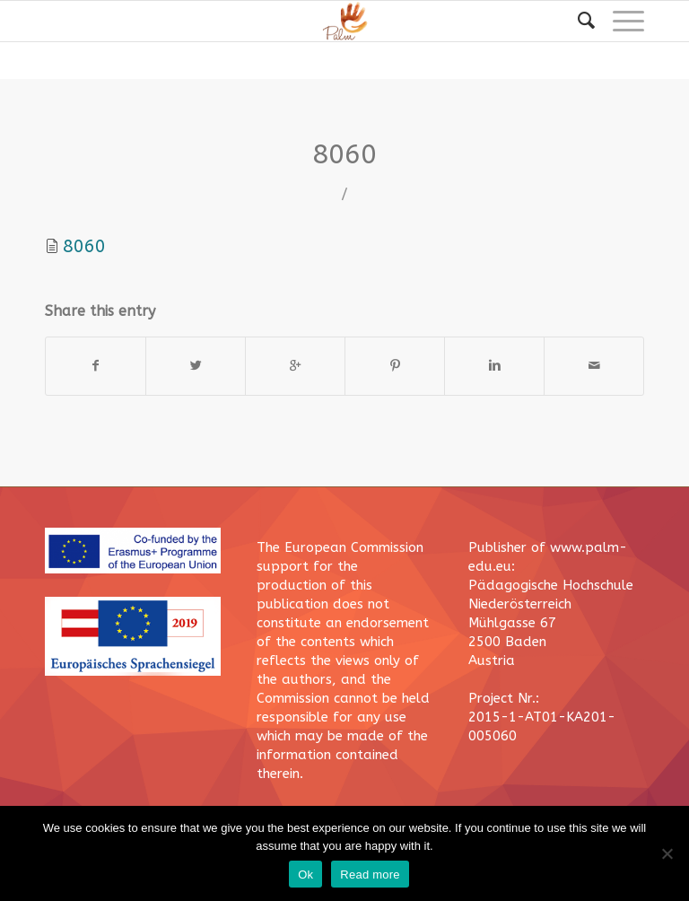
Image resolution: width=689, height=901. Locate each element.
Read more (370, 874)
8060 (344, 154)
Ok (305, 874)
